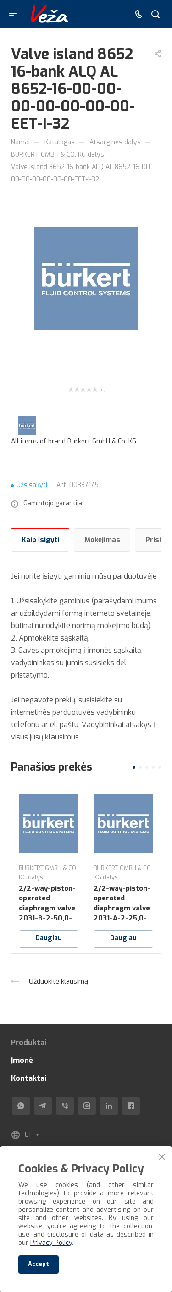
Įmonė (22, 1060)
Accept (38, 1264)
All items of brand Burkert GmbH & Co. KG (73, 441)
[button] (134, 767)
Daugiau (48, 938)
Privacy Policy (51, 1242)
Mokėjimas (102, 539)
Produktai (28, 1042)
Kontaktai (28, 1078)
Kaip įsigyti (40, 539)
